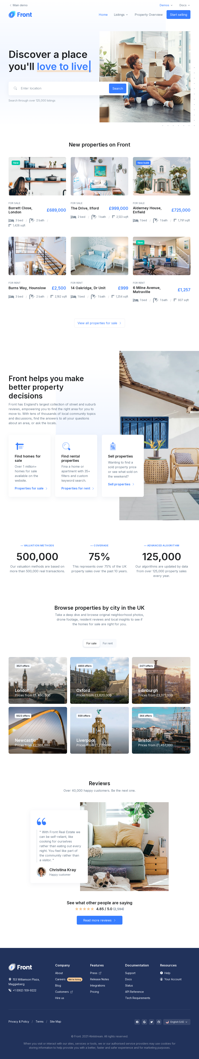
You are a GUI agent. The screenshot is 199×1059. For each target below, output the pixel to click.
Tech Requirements (137, 998)
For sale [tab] (91, 643)
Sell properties (121, 484)
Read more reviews (99, 920)
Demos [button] (164, 5)
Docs (128, 979)
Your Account (171, 979)
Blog (58, 985)
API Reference (134, 991)
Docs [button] (183, 5)
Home (103, 15)
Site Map (55, 1021)
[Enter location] (58, 88)
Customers (64, 991)
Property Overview (149, 15)
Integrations (97, 985)
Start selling (178, 15)
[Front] (20, 14)
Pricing (94, 991)
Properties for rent (77, 488)
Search (117, 88)
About (59, 973)
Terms (40, 1021)
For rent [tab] (108, 643)
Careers (68, 979)
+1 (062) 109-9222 (22, 990)
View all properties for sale (100, 323)
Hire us (59, 998)
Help (165, 973)
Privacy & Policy (19, 1021)
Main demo (18, 5)
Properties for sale (31, 488)
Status (129, 985)
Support (130, 973)
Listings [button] (119, 15)
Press (95, 973)
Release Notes (99, 979)
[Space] (20, 967)
